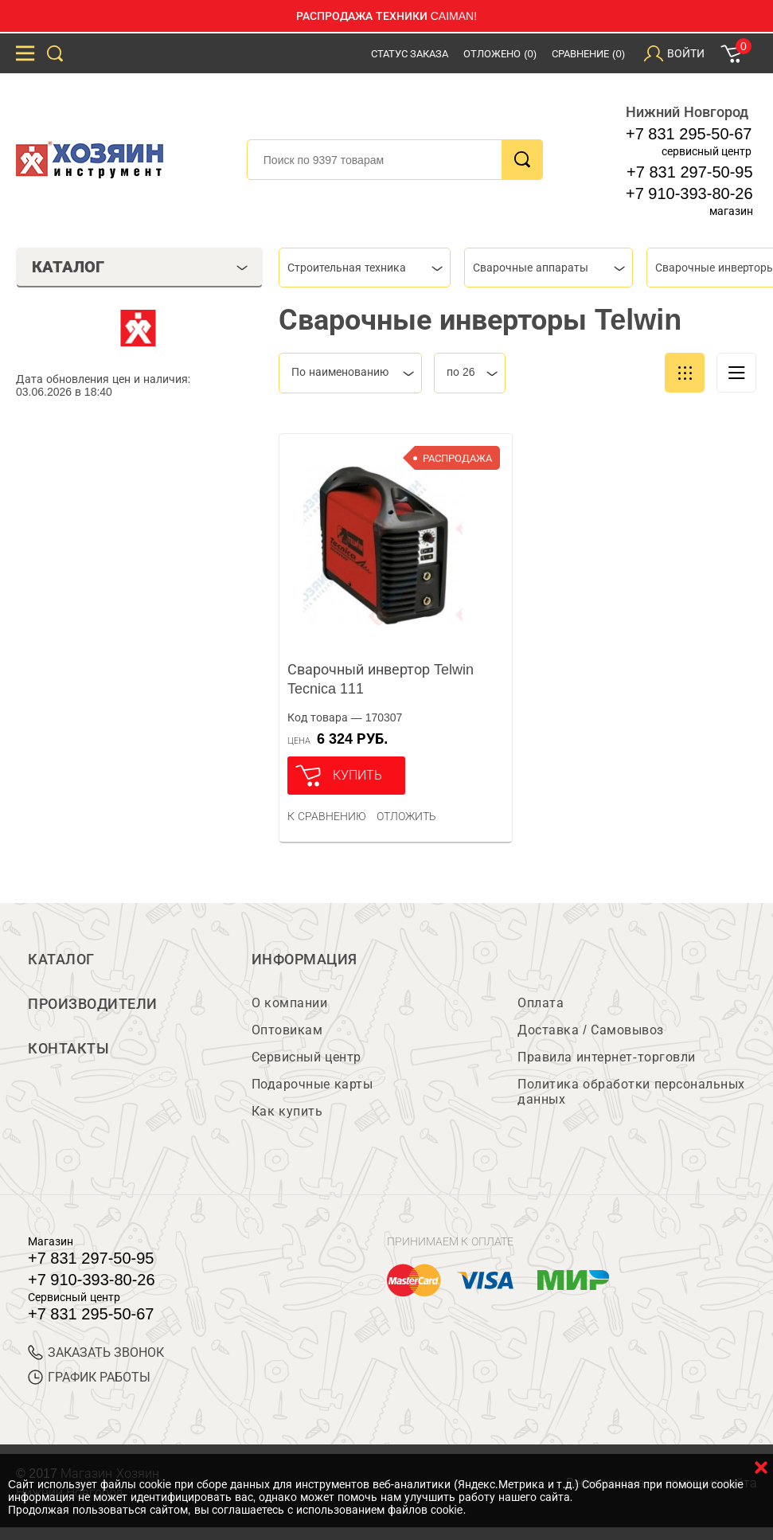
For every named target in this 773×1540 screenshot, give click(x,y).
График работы (89, 1377)
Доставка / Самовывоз (590, 1030)
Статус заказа (410, 54)
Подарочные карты (312, 1084)
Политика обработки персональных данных (630, 1091)
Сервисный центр (306, 1057)
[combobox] (365, 267)
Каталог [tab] (140, 267)
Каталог (61, 959)
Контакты (68, 1049)
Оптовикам (287, 1030)
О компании (289, 1003)
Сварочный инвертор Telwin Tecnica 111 (380, 679)
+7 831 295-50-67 (689, 134)
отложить (406, 816)
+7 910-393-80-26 (689, 193)
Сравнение (588, 54)
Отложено (500, 54)
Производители (93, 1004)
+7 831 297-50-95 (689, 172)
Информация (304, 959)
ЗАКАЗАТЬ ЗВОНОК (96, 1352)
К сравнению (326, 816)
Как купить (287, 1111)
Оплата (540, 1003)
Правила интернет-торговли (606, 1057)
